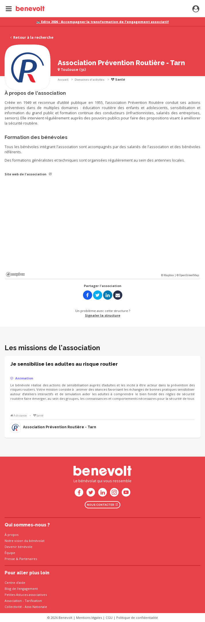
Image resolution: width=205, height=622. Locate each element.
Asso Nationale (36, 606)
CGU (109, 617)
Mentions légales (89, 617)
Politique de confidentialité (137, 617)
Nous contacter (102, 504)
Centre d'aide (15, 582)
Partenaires (28, 559)
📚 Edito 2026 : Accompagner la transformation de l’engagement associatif (102, 22)
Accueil (63, 79)
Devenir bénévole (18, 547)
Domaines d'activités (90, 79)
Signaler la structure (102, 315)
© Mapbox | (169, 275)
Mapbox (15, 274)
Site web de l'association (28, 174)
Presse (10, 559)
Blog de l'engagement (21, 588)
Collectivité (13, 606)
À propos (11, 534)
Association (13, 600)
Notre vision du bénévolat (25, 540)
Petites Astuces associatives (26, 594)
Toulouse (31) (72, 69)
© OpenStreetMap (188, 275)
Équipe (10, 553)
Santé (118, 80)
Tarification (33, 600)
